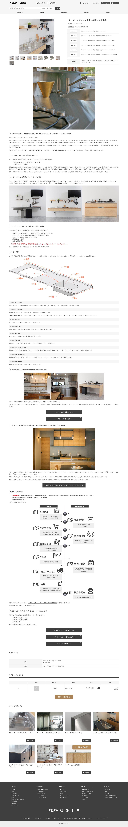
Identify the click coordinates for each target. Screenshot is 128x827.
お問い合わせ (38, 818)
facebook (107, 793)
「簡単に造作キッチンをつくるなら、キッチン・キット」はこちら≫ (64, 485)
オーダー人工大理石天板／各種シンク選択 (105, 733)
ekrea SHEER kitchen (43, 789)
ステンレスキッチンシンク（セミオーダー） (84, 315)
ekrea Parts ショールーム (111, 797)
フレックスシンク (42, 791)
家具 (13, 797)
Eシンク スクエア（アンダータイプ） (31, 315)
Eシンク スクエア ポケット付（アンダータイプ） (57, 315)
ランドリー (14, 793)
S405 (14, 315)
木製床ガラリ (63, 793)
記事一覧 (42, 12)
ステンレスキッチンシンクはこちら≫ (64, 630)
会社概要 (48, 818)
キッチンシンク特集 (86, 793)
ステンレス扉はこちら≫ (64, 643)
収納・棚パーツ (15, 795)
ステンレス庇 (63, 797)
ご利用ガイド (27, 818)
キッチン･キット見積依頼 (72, 765)
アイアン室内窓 (64, 791)
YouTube (107, 791)
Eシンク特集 (85, 797)
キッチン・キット (42, 797)
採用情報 (56, 818)
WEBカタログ (64, 12)
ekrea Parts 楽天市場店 (110, 795)
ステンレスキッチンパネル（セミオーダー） (49, 733)
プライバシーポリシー (87, 818)
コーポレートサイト (102, 818)
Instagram (107, 789)
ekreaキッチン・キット (87, 791)
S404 (10, 315)
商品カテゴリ (20, 12)
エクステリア (15, 805)
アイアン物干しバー (42, 795)
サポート (108, 12)
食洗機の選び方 (85, 789)
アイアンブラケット (65, 795)
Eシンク (62, 789)
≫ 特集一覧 (84, 799)
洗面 (13, 791)
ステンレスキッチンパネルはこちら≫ (64, 637)
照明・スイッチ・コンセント (18, 799)
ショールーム (86, 12)
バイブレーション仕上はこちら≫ (64, 412)
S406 (18, 315)
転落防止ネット (41, 793)
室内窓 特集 (84, 795)
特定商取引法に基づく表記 (70, 818)
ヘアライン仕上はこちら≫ (64, 419)
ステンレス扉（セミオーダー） (74, 733)
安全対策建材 (15, 801)
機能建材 (14, 803)
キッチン (14, 789)
